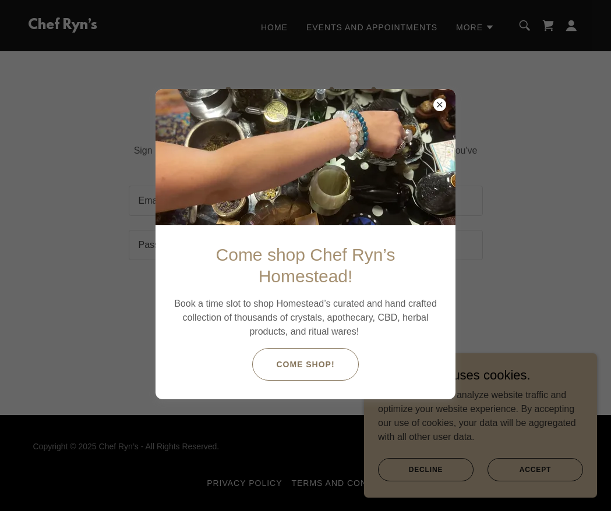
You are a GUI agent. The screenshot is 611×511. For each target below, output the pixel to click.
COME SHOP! (305, 364)
